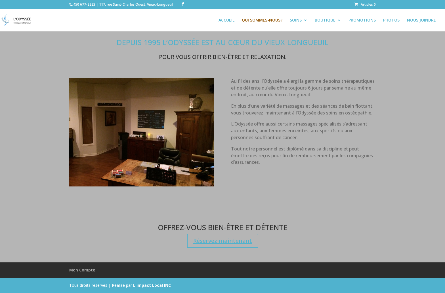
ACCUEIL (226, 20)
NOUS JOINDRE (421, 20)
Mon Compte (82, 270)
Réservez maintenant (222, 241)
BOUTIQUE (325, 20)
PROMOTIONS (362, 20)
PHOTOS (391, 20)
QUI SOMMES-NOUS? (262, 20)
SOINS (296, 20)
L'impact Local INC (152, 285)
